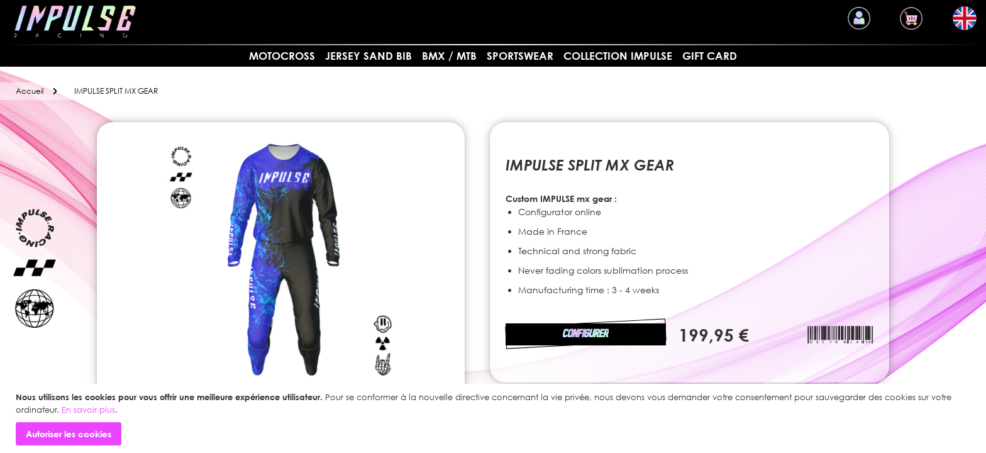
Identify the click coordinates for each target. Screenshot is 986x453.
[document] (494, 418)
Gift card (709, 55)
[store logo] (74, 22)
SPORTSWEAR (520, 55)
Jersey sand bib (368, 55)
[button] (964, 18)
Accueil (29, 91)
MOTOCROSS (282, 55)
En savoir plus (88, 410)
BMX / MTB (449, 55)
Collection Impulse (617, 55)
